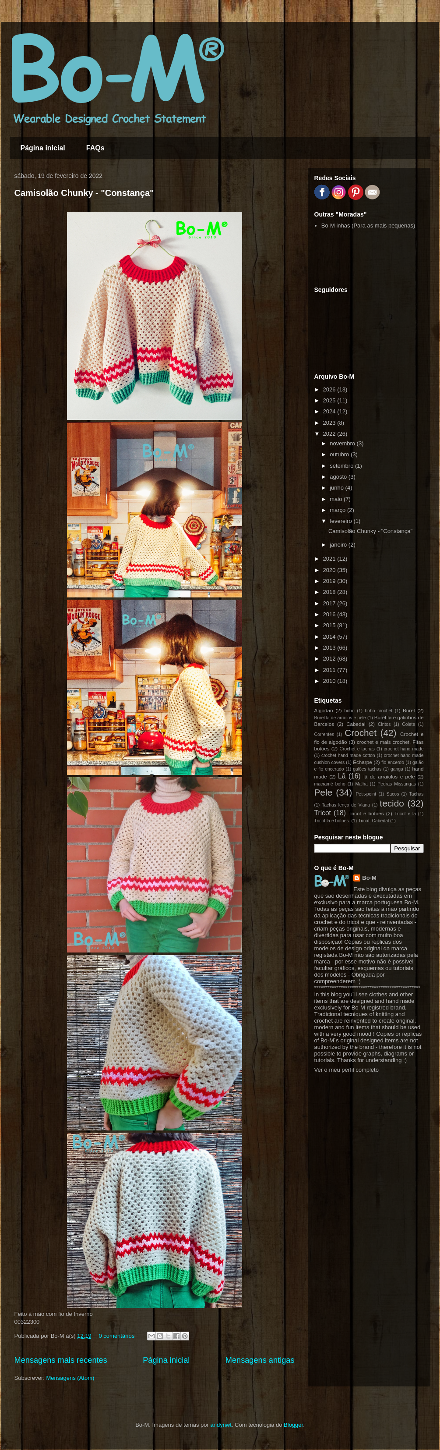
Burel (409, 710)
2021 (330, 558)
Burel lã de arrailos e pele (340, 717)
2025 (330, 400)
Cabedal (356, 724)
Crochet (361, 733)
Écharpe (362, 762)
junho (337, 487)
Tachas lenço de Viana (346, 805)
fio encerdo (392, 762)
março (338, 510)
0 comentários (116, 1336)
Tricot (322, 813)
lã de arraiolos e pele (389, 776)
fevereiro (341, 521)
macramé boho (329, 784)
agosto (339, 476)
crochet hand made (404, 748)
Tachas (416, 794)
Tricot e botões (366, 813)
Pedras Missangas (396, 784)
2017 (330, 603)
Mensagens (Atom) (70, 1378)
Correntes (324, 734)
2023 (330, 422)
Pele (323, 792)
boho (350, 710)
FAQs (95, 148)
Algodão (323, 710)
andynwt (220, 1425)
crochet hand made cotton (348, 755)
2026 (330, 389)
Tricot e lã (405, 813)
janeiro (339, 544)
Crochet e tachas (357, 748)
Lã (341, 776)
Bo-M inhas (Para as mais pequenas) (368, 225)
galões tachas (367, 769)
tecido (392, 803)
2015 (330, 625)
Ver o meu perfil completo (346, 1069)
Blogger (293, 1425)
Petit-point (366, 794)
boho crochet (379, 710)
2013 (330, 647)
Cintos (384, 724)
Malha (361, 784)
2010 (330, 681)
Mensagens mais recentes (60, 1360)
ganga (397, 769)
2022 (330, 433)
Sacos (392, 794)
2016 (330, 614)
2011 (330, 670)
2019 (330, 581)
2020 (330, 570)
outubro (340, 454)
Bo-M (369, 877)
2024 (330, 411)
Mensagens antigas (260, 1360)
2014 (330, 636)
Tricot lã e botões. (332, 820)
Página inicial (43, 148)
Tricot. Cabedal (373, 820)
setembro (342, 465)
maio (337, 499)
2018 (330, 592)
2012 (330, 658)
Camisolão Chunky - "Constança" (84, 193)
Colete (408, 724)
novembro (343, 443)
